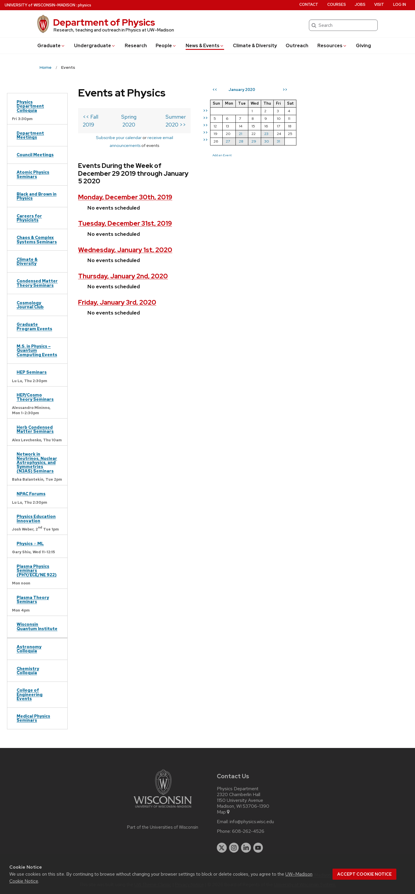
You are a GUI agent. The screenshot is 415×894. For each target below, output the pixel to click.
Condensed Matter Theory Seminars (37, 283)
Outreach (297, 46)
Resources (332, 46)
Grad (51, 46)
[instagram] (234, 848)
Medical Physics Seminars (33, 718)
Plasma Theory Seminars (33, 599)
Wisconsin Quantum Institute (37, 626)
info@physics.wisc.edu (252, 822)
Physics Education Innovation (36, 518)
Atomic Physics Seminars (33, 174)
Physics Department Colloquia (30, 106)
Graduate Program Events (34, 326)
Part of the (162, 827)
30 (291, 141)
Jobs (360, 4)
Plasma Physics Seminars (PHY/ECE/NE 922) (37, 570)
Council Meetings (35, 154)
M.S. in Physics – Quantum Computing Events (37, 350)
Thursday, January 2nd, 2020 (123, 252)
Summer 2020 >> (189, 116)
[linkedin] (246, 848)
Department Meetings (30, 135)
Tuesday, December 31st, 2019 (125, 200)
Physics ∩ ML (30, 543)
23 (291, 133)
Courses (336, 4)
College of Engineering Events (30, 694)
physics (84, 5)
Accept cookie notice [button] (364, 874)
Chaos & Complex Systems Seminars (37, 239)
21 (265, 133)
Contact (308, 4)
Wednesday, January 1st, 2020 (125, 226)
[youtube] (258, 848)
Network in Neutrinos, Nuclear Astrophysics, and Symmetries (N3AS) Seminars (37, 462)
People (166, 46)
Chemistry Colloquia (28, 670)
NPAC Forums (31, 493)
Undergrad (95, 46)
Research (136, 46)
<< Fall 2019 (97, 116)
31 (302, 141)
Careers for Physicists (29, 218)
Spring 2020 (139, 116)
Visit (379, 4)
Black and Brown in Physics (37, 196)
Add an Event (246, 155)
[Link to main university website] (162, 809)
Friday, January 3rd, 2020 (117, 279)
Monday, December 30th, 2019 (125, 174)
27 (252, 141)
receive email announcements (163, 129)
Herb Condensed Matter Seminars (35, 429)
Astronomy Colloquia (29, 649)
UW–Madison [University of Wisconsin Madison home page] (40, 5)
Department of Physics (104, 22)
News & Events (205, 46)
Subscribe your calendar (106, 129)
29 (278, 141)
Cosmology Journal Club (30, 305)
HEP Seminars (32, 372)
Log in (399, 4)
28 (266, 141)
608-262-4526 (248, 831)
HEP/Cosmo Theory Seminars (35, 397)
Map (224, 812)
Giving (363, 46)
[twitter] (222, 848)
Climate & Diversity (255, 46)
